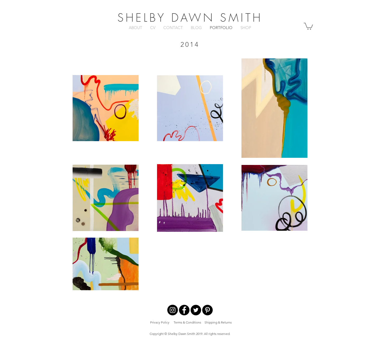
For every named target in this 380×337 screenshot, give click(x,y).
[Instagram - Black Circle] (172, 310)
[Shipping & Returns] (218, 322)
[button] (308, 26)
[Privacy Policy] (160, 322)
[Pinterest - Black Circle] (207, 310)
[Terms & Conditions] (187, 322)
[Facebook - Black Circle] (184, 310)
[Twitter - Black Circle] (196, 310)
